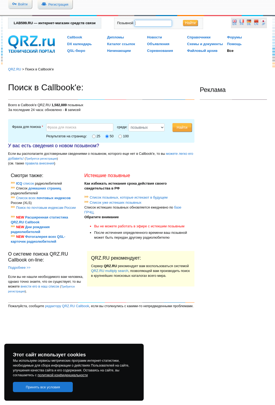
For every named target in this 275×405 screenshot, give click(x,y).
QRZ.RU (14, 69)
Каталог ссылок (121, 44)
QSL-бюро (76, 51)
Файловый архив (202, 51)
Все (230, 51)
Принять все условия (43, 387)
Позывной (125, 23)
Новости (154, 37)
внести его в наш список (40, 286)
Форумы (234, 37)
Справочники (198, 37)
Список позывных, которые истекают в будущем (129, 197)
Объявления (158, 44)
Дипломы (115, 37)
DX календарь (79, 44)
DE (249, 24)
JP (263, 24)
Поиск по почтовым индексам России (46, 208)
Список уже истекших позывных (115, 202)
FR (242, 24)
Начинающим (119, 51)
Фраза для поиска (27, 127)
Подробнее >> (19, 268)
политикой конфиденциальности (63, 375)
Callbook (74, 37)
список (25, 183)
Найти (190, 23)
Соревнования (160, 51)
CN (256, 24)
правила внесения (39, 163)
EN (234, 24)
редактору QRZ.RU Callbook (67, 306)
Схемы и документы (205, 44)
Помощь (234, 44)
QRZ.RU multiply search (109, 271)
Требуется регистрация (41, 158)
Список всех (43, 198)
